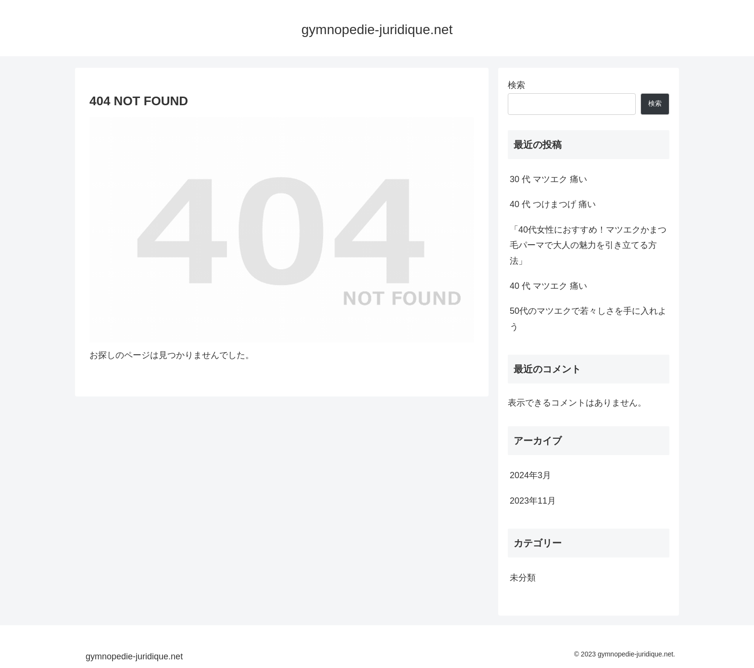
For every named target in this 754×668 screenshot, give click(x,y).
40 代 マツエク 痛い (548, 286)
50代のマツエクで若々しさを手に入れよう (588, 318)
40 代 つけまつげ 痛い (553, 204)
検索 (516, 85)
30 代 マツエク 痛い (548, 179)
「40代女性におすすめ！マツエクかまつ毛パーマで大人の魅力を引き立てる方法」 (588, 245)
